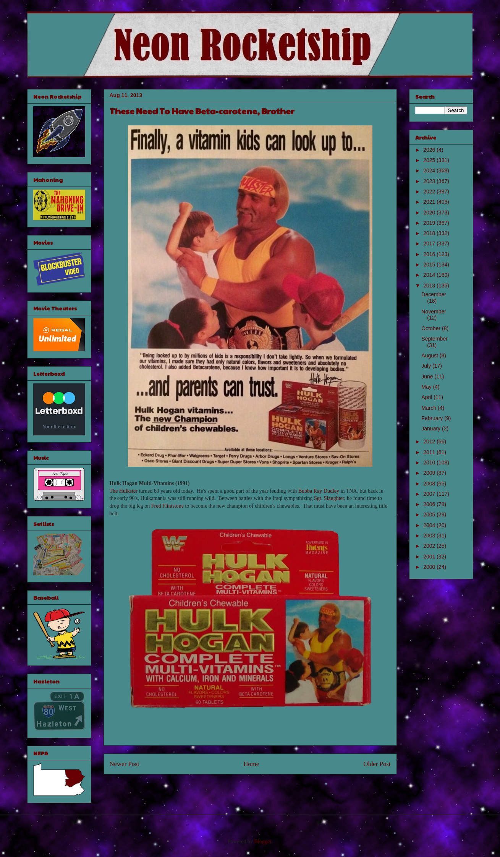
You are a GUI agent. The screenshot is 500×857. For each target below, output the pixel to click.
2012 (430, 441)
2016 (430, 254)
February (432, 418)
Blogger (262, 841)
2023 (430, 181)
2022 (430, 191)
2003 (430, 535)
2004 (430, 525)
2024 (430, 170)
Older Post (376, 764)
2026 (430, 150)
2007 (430, 494)
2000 (430, 567)
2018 (430, 233)
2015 (430, 264)
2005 (430, 514)
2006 (430, 504)
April (427, 397)
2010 (430, 462)
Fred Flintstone (167, 506)
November (433, 311)
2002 (430, 546)
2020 (430, 212)
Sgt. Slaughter (329, 498)
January (431, 428)
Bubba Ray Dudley (318, 491)
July (426, 366)
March (429, 408)
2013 (430, 285)
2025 (430, 160)
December (433, 294)
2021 (430, 202)
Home (251, 764)
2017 (430, 243)
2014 (430, 275)
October (431, 328)
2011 (430, 452)
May (427, 387)
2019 (430, 223)
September (434, 339)
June (427, 376)
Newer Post (124, 764)
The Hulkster (124, 491)
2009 (430, 473)
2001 (430, 556)
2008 (430, 483)
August (430, 355)
